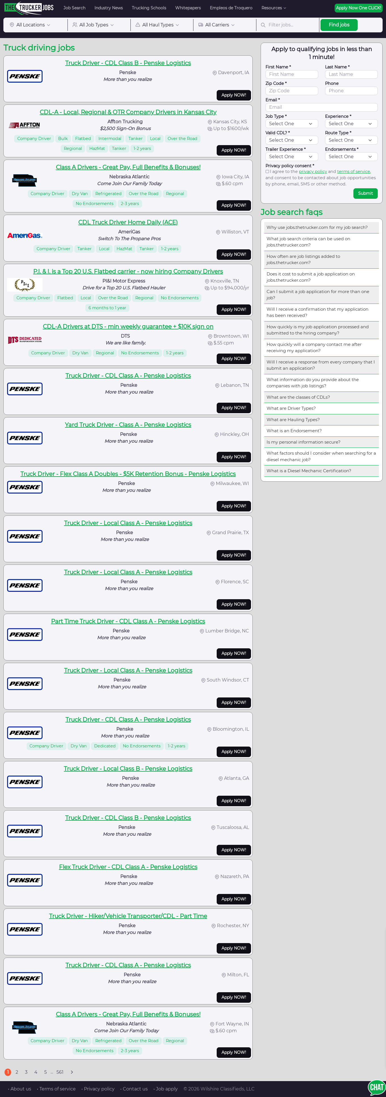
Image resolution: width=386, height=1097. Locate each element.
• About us (19, 1089)
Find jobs (339, 25)
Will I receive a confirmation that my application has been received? (317, 312)
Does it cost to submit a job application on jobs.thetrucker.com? (311, 277)
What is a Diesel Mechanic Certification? (309, 470)
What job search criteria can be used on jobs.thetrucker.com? (308, 242)
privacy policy (313, 171)
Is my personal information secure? (304, 442)
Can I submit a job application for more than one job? (318, 295)
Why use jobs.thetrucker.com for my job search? (317, 227)
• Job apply (165, 1089)
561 (60, 1072)
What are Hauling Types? (293, 419)
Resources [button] (271, 8)
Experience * (338, 116)
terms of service (353, 171)
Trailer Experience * (285, 149)
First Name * (278, 67)
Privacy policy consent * (289, 165)
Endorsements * (341, 149)
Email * (272, 100)
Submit (365, 193)
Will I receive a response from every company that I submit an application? (321, 365)
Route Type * (338, 132)
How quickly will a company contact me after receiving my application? (314, 348)
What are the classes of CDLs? (298, 397)
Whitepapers (188, 8)
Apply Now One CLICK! (358, 8)
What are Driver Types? (291, 408)
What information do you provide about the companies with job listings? (313, 383)
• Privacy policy (98, 1089)
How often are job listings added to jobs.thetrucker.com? (303, 260)
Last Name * (337, 67)
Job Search (74, 8)
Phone (332, 83)
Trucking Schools (149, 8)
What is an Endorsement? (294, 430)
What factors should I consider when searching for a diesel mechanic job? (321, 456)
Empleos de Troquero (231, 8)
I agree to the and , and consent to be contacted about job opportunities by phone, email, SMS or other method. (320, 177)
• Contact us (134, 1089)
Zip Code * (276, 83)
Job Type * (276, 116)
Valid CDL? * (277, 132)
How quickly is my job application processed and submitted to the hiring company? (318, 330)
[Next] (72, 1072)
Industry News (108, 8)
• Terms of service (56, 1089)
